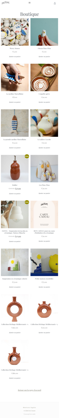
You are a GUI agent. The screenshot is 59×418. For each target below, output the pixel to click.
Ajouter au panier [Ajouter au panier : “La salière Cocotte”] (44, 148)
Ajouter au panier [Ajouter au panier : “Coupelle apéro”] (44, 102)
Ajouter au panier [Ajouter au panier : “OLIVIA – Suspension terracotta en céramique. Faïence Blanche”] (15, 241)
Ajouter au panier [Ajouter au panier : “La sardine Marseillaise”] (15, 102)
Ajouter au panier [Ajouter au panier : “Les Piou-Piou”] (44, 193)
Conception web (29, 414)
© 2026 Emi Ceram (29, 411)
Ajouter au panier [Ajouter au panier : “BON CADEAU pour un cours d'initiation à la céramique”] (44, 241)
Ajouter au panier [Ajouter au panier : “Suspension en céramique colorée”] (15, 287)
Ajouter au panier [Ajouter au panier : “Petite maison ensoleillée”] (44, 287)
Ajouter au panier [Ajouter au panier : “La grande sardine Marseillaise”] (15, 148)
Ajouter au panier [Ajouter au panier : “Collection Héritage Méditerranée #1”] (15, 332)
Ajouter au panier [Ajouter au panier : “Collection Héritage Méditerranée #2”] (15, 378)
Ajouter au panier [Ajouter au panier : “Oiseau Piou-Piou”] (44, 56)
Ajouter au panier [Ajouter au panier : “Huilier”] (15, 193)
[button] (29, 2)
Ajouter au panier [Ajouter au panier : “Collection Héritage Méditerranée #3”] (44, 332)
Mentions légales (29, 407)
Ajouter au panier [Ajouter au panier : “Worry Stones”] (15, 56)
